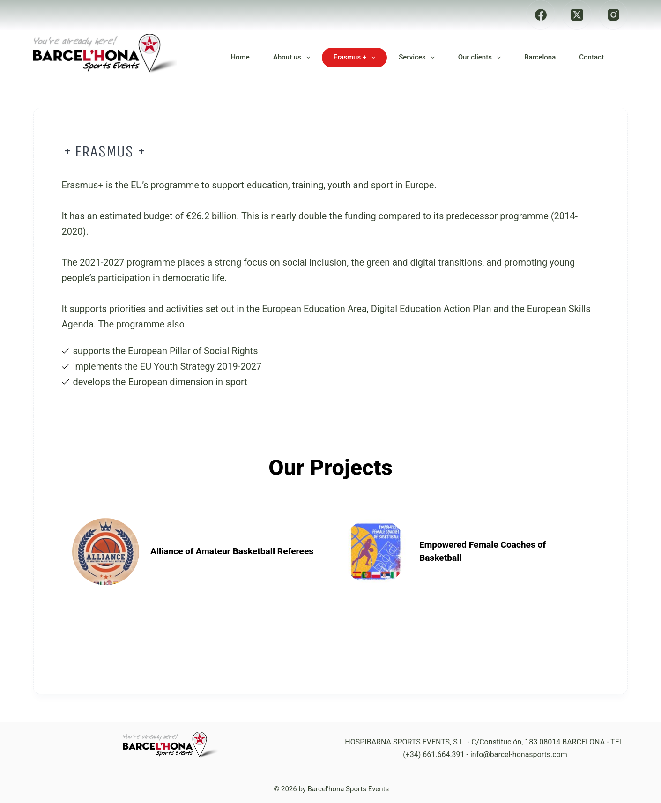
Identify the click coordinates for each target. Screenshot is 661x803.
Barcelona (540, 57)
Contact (591, 57)
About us (293, 57)
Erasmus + (356, 57)
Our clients (481, 57)
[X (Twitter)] (577, 15)
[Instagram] (613, 15)
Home (239, 57)
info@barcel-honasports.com (518, 754)
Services (418, 57)
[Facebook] (541, 15)
